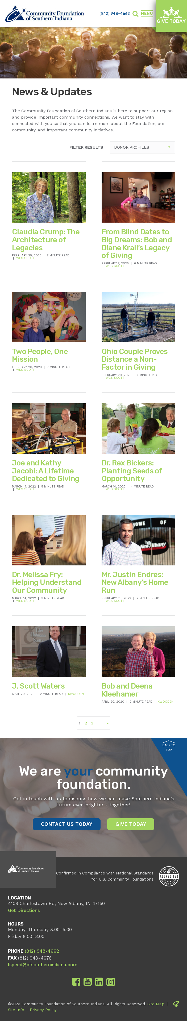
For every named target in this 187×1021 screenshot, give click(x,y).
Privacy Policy (43, 1009)
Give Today (171, 15)
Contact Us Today (66, 824)
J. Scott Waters (38, 686)
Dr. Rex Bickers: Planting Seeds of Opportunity (132, 471)
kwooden (76, 694)
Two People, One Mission (40, 355)
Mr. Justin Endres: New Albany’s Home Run (135, 582)
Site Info (16, 1009)
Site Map (155, 1004)
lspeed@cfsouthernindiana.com (42, 964)
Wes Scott (25, 258)
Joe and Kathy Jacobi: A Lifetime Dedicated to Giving (46, 471)
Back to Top (169, 745)
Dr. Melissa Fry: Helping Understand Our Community (46, 582)
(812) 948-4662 (114, 13)
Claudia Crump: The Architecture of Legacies (46, 239)
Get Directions (24, 910)
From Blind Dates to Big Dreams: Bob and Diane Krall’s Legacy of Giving (137, 243)
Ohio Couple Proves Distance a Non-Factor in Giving (135, 359)
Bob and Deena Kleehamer (127, 690)
